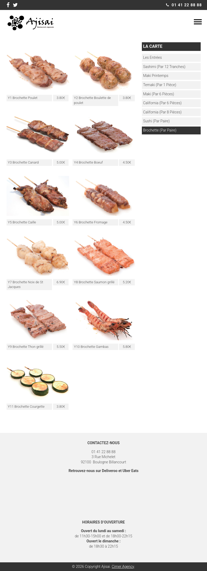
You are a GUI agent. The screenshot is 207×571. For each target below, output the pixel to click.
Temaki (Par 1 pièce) (159, 85)
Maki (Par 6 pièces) (158, 94)
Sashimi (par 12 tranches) (164, 67)
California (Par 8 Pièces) (162, 112)
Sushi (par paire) (156, 121)
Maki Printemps (155, 76)
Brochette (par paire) (160, 130)
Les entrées (152, 57)
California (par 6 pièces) (162, 103)
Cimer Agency (123, 566)
